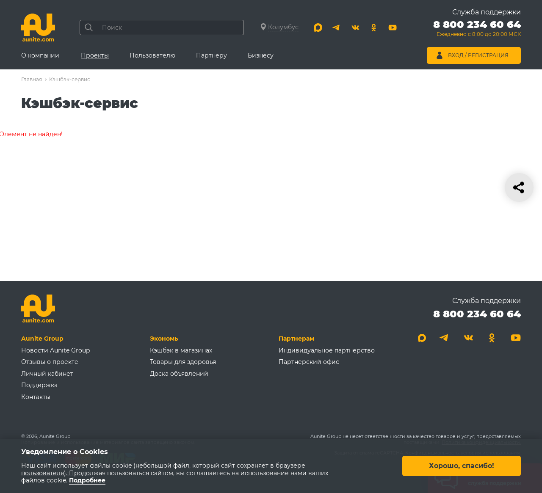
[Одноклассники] (374, 27)
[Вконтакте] (355, 27)
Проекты (95, 55)
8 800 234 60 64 (477, 314)
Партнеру (211, 55)
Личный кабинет (47, 373)
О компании (40, 55)
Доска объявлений (179, 373)
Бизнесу (261, 55)
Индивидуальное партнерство (327, 350)
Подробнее (87, 481)
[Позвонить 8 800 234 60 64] (477, 29)
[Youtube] (392, 27)
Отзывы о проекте (49, 362)
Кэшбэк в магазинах (181, 350)
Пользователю (152, 55)
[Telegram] (336, 27)
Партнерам (296, 338)
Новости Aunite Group (55, 350)
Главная (31, 79)
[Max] (318, 27)
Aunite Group (42, 338)
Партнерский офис (309, 362)
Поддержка (39, 385)
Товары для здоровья (183, 362)
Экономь (164, 338)
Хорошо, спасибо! (461, 466)
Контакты (35, 397)
